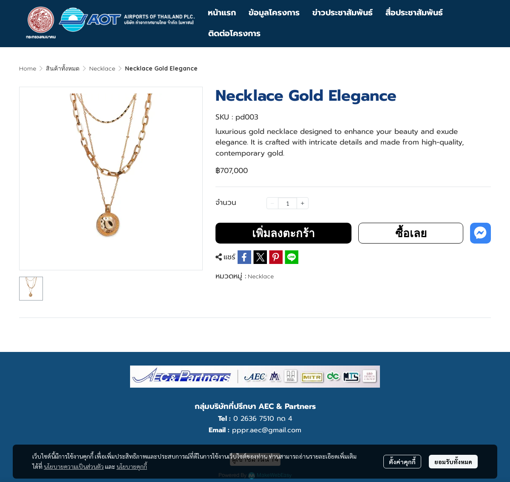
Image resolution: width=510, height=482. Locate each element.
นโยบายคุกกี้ (131, 466)
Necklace (102, 68)
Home (27, 68)
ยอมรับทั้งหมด (453, 461)
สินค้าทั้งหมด (62, 68)
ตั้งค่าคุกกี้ (402, 461)
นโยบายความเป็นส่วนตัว (74, 466)
